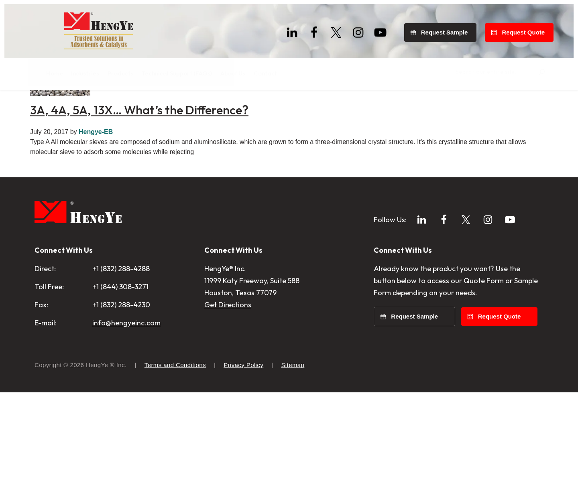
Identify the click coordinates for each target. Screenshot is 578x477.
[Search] (535, 70)
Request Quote (527, 28)
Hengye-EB (96, 216)
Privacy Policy (243, 449)
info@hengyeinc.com (126, 407)
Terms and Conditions (175, 449)
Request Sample (448, 28)
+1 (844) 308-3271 (120, 371)
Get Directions (227, 389)
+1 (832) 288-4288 (121, 353)
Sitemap (292, 449)
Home (43, 104)
